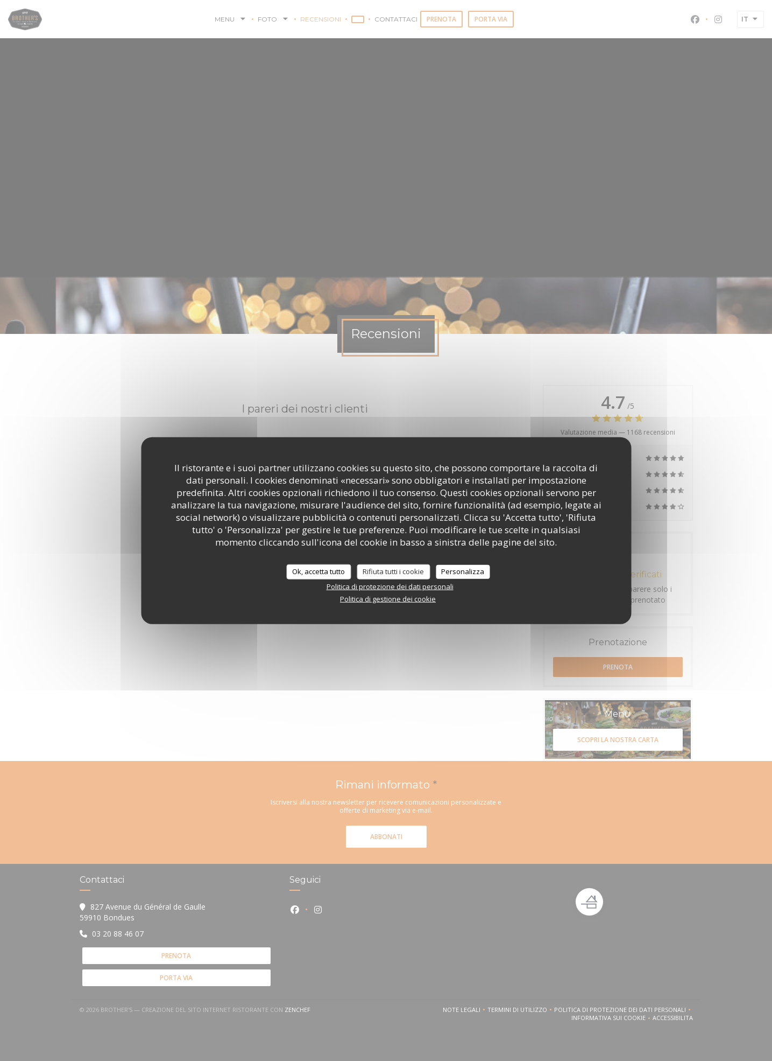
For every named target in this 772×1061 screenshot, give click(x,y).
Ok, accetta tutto (318, 571)
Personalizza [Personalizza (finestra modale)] (462, 571)
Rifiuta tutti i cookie (393, 571)
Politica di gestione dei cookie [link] (388, 598)
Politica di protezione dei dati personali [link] (390, 586)
